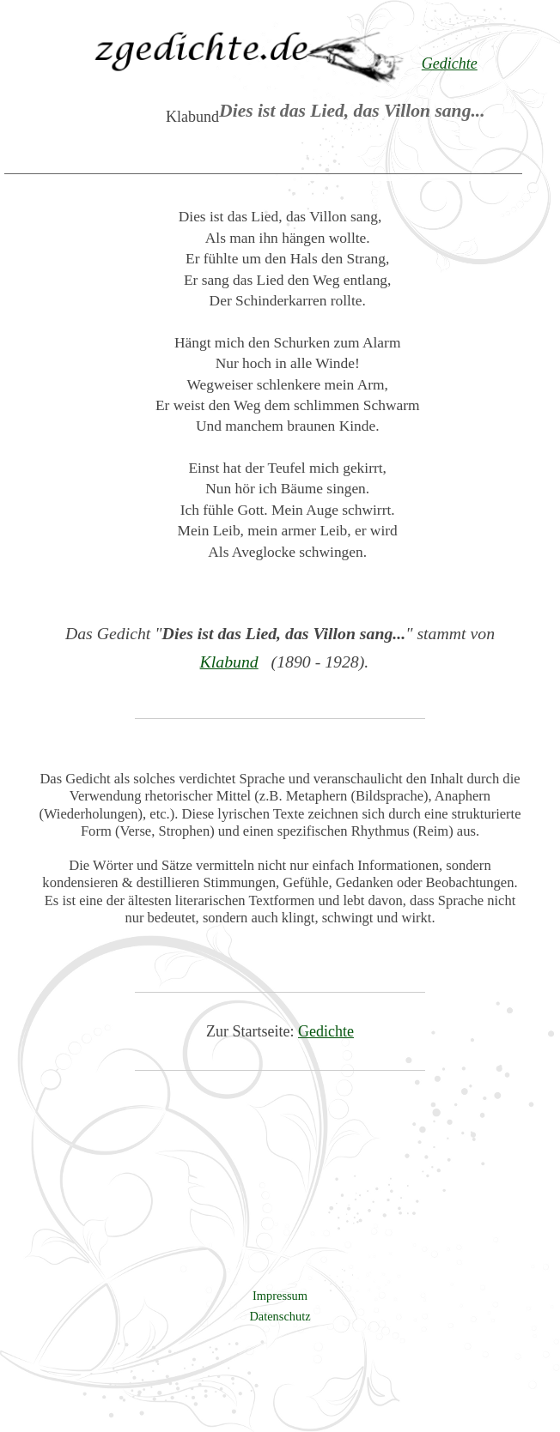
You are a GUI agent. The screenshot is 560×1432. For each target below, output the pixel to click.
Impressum (280, 1295)
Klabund (229, 661)
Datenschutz (279, 1316)
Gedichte (326, 1031)
